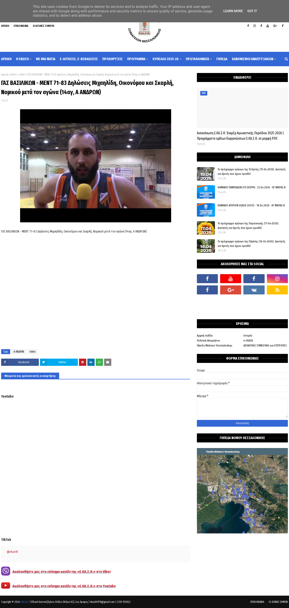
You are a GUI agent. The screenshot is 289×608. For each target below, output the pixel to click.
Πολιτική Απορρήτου (208, 340)
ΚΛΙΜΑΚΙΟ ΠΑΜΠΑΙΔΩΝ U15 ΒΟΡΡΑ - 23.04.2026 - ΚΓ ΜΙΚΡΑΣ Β (252, 187)
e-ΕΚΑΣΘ (248, 340)
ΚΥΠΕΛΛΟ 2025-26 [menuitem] (166, 59)
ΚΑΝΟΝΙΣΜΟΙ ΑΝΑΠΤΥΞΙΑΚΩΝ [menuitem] (252, 59)
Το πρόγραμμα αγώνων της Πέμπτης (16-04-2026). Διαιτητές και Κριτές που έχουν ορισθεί (251, 244)
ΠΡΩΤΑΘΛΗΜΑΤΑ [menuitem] (197, 59)
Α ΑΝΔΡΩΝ (19, 351)
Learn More (233, 11)
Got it (252, 11)
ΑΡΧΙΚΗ (5, 25)
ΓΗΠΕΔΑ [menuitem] (221, 59)
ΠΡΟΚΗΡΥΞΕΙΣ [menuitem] (112, 59)
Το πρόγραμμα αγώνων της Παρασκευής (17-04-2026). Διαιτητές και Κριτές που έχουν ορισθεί (248, 226)
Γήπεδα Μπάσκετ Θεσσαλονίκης (214, 345)
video (22, 74)
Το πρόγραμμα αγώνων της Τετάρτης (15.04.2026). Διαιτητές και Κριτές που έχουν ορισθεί (252, 171)
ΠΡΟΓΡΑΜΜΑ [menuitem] (136, 59)
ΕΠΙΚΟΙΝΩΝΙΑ (21, 25)
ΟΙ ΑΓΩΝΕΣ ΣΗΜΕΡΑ (43, 25)
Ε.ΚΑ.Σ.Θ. (24, 601)
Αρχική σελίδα (8, 74)
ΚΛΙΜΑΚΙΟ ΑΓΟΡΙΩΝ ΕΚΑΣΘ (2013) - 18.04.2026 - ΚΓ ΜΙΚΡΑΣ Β (251, 205)
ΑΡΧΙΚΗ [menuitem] (6, 59)
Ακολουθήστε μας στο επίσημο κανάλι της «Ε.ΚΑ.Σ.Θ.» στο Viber (61, 571)
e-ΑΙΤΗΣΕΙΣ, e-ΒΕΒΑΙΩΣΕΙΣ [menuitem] (79, 59)
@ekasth (12, 552)
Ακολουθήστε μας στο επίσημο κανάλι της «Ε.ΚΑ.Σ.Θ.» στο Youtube (64, 586)
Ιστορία (247, 335)
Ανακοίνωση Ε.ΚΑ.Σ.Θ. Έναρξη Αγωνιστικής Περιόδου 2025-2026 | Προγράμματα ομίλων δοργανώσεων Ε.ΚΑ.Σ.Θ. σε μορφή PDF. (240, 136)
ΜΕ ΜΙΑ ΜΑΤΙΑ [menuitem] (45, 59)
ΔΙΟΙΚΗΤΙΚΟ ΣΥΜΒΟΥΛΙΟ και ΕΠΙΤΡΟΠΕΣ (265, 345)
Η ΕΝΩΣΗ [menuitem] (22, 59)
